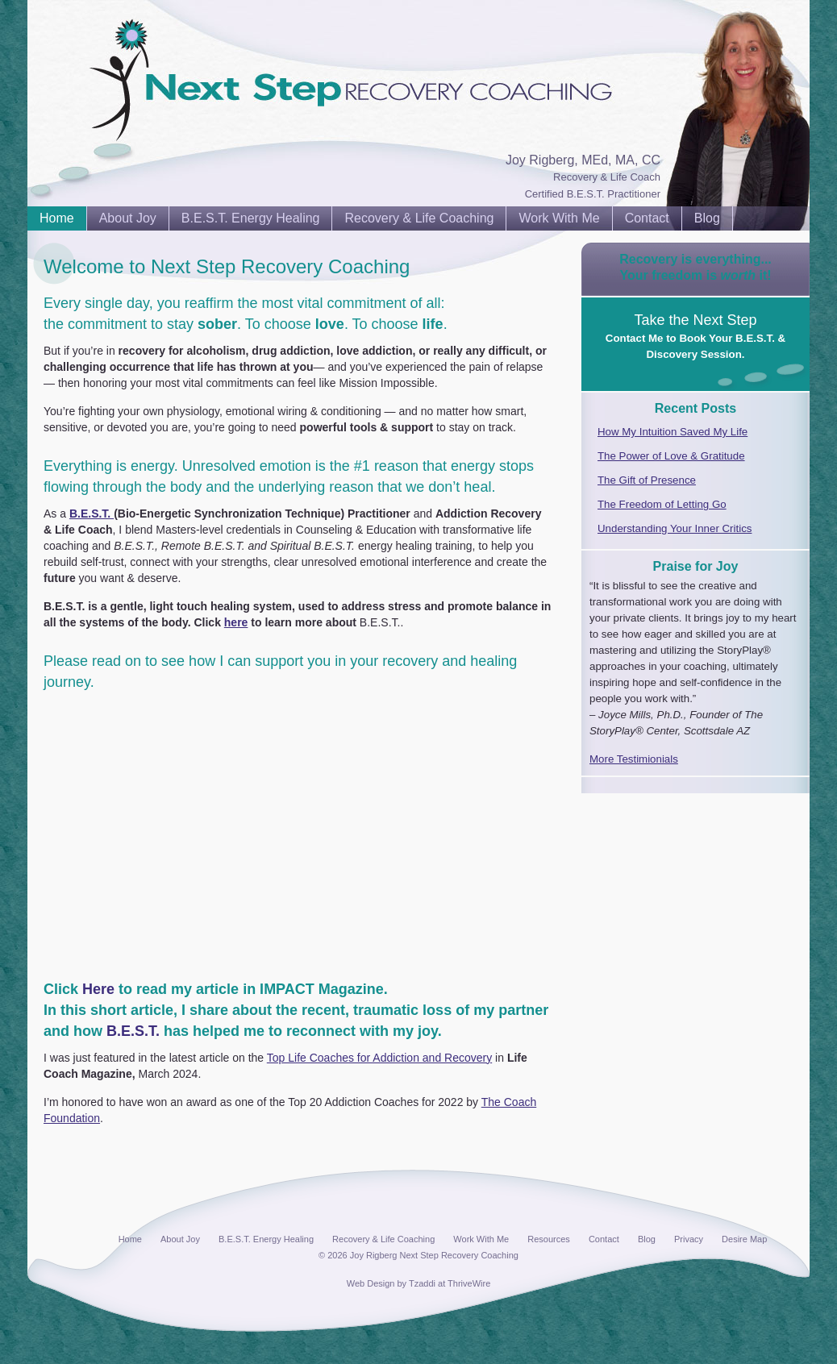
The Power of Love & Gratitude (671, 456)
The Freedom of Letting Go (662, 504)
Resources (548, 1239)
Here (98, 989)
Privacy (688, 1239)
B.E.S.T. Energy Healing (250, 218)
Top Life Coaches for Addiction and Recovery (379, 1057)
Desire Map (744, 1239)
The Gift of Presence (647, 480)
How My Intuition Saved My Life (672, 432)
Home (57, 218)
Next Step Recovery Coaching (116, 48)
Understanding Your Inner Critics (675, 528)
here (236, 622)
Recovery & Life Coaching (418, 218)
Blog (707, 218)
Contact (647, 218)
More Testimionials (633, 759)
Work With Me (558, 218)
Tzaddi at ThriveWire (449, 1283)
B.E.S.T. (91, 513)
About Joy (127, 218)
